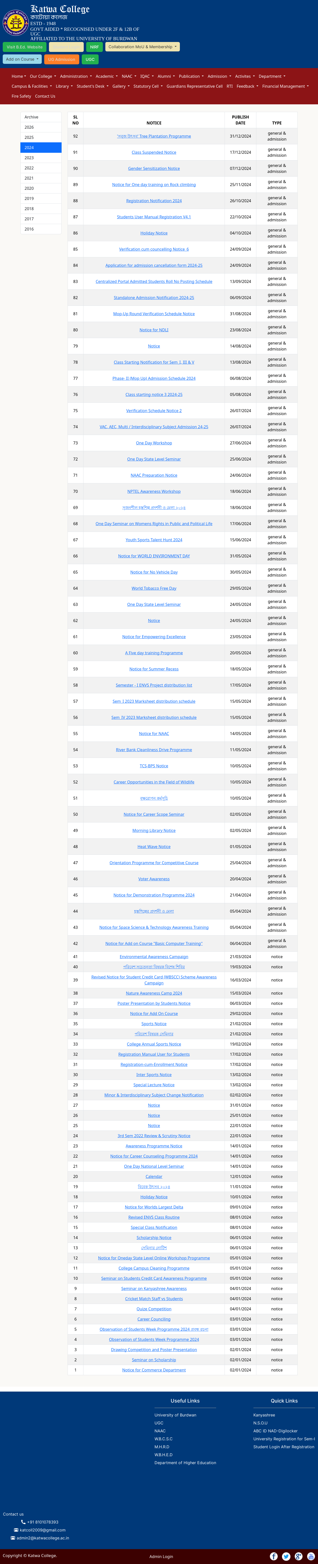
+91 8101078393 (42, 1522)
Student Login (66, 46)
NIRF (94, 46)
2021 (29, 178)
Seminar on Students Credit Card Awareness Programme (154, 1278)
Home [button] (17, 76)
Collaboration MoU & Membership (141, 46)
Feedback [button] (246, 86)
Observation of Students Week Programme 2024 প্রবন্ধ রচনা (154, 1329)
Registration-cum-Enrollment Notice (153, 1064)
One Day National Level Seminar (154, 1166)
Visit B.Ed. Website (24, 46)
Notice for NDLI (154, 330)
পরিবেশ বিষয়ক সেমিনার (154, 1034)
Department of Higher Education (185, 1462)
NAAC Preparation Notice (154, 475)
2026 (29, 127)
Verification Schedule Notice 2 (154, 410)
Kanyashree (264, 1414)
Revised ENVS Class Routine (154, 1217)
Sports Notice (153, 1023)
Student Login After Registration (283, 1446)
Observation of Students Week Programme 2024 (154, 1339)
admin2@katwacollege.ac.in (43, 1537)
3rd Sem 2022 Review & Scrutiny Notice (154, 1135)
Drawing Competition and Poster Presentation (154, 1349)
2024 (29, 147)
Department (271, 76)
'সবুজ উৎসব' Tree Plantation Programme (154, 136)
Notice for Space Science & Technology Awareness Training (154, 927)
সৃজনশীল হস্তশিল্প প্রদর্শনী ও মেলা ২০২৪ (154, 507)
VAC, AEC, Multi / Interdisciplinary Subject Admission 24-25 (154, 427)
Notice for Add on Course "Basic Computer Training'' (154, 943)
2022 (29, 168)
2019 (29, 198)
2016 (29, 229)
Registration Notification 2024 (154, 200)
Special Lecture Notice (153, 1085)
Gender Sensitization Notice (154, 168)
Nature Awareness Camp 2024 (154, 993)
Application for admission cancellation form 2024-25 (154, 265)
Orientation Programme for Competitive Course (154, 862)
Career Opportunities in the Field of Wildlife (154, 782)
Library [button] (63, 86)
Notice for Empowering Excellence (154, 636)
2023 (29, 157)
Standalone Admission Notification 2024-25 (154, 297)
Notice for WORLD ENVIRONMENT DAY (154, 556)
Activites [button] (243, 76)
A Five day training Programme (154, 653)
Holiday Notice (153, 233)
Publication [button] (190, 76)
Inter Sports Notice (154, 1074)
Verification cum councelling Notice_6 (154, 249)
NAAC (127, 76)
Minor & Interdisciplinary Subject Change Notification (153, 1095)
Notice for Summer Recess (154, 669)
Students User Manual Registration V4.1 (154, 217)
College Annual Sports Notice (154, 1044)
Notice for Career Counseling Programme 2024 (154, 1156)
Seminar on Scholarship (154, 1360)
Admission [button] (218, 76)
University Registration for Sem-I (284, 1438)
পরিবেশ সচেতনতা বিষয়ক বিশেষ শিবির (154, 967)
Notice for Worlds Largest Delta (154, 1207)
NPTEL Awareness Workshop (154, 491)
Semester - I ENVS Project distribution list (154, 685)
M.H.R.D (162, 1446)
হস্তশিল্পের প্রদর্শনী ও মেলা (154, 911)
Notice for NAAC (154, 733)
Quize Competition (154, 1309)
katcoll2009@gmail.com (43, 1529)
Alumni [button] (165, 76)
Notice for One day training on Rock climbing (154, 184)
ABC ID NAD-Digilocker (275, 1430)
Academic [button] (105, 76)
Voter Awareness (154, 879)
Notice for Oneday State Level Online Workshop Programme (154, 1258)
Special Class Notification (154, 1227)
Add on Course (21, 59)
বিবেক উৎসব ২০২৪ (154, 1186)
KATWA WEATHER (40, 1490)
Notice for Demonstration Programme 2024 (154, 895)
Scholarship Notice (154, 1237)
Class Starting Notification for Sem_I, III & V (154, 362)
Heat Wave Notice (153, 846)
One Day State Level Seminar (154, 459)
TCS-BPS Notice (154, 766)
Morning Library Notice (154, 830)
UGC (90, 59)
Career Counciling (154, 1319)
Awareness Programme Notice (154, 1146)
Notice (154, 346)
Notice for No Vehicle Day (154, 572)
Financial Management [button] (284, 86)
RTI (230, 86)
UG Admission (61, 59)
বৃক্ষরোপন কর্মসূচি (154, 798)
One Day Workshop (154, 443)
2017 (29, 219)
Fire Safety (21, 96)
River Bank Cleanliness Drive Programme (154, 749)
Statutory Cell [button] (147, 86)
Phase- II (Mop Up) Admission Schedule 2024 (154, 378)
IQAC (145, 76)
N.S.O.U (260, 1422)
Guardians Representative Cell (195, 86)
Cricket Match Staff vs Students (154, 1298)
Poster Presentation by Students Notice (154, 1003)
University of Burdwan (175, 1414)
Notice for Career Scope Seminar (154, 814)
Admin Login (161, 1556)
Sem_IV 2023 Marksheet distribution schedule (154, 717)
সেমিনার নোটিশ (154, 1248)
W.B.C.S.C (164, 1438)
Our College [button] (41, 76)
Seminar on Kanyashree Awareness (154, 1288)
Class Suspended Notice (154, 152)
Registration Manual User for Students (154, 1054)
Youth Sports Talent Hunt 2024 (154, 540)
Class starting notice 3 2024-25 (153, 394)
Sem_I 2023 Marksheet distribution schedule (154, 701)
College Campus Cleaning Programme (154, 1268)
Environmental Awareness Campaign (154, 956)
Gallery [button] (120, 86)
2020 (29, 188)
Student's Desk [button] (91, 86)
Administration (74, 76)
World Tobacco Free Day (154, 588)
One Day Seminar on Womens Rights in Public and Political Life (154, 523)
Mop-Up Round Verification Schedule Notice (154, 313)
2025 (29, 137)
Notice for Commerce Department (154, 1370)
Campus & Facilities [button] (30, 86)
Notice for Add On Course (154, 1013)
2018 (29, 208)
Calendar (154, 1176)
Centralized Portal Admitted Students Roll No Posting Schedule (154, 281)
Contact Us (45, 96)
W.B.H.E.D (164, 1454)
